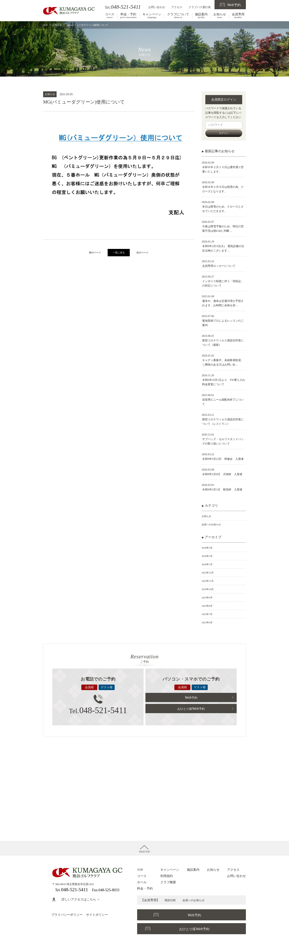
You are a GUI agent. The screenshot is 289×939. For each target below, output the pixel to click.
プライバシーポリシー (67, 914)
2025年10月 (208, 589)
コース (109, 16)
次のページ (142, 252)
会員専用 (238, 16)
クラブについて (178, 16)
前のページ (95, 252)
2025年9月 (208, 597)
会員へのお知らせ (213, 524)
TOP (45, 25)
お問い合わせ (156, 7)
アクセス (176, 7)
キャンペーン (151, 16)
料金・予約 (128, 16)
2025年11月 (208, 580)
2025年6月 (208, 622)
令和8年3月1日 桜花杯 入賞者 (222, 489)
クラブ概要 (168, 882)
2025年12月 (208, 572)
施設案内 (201, 16)
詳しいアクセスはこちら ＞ (76, 899)
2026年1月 (208, 564)
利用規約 (166, 876)
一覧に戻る (119, 252)
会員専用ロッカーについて (218, 265)
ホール (142, 882)
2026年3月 (208, 547)
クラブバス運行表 (200, 7)
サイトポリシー (97, 914)
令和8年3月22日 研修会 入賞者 (223, 458)
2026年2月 (208, 555)
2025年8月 (208, 605)
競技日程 (171, 900)
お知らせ (219, 16)
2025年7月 (208, 614)
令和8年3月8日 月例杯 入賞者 (222, 474)
